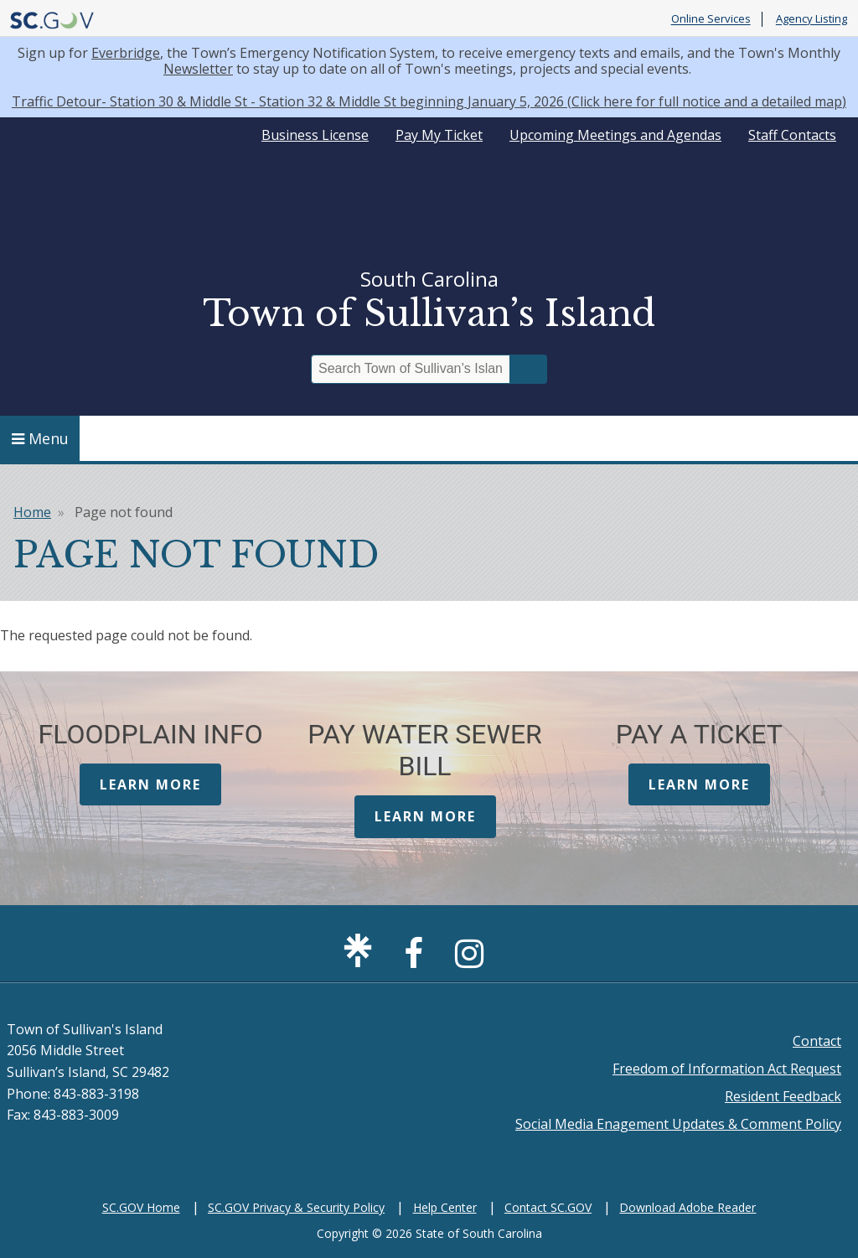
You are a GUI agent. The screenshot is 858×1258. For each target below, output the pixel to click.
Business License (315, 135)
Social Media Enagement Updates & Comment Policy (678, 1124)
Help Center (445, 1207)
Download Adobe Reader (687, 1207)
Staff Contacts (792, 135)
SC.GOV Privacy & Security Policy (296, 1207)
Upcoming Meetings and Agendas (615, 135)
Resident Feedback (783, 1096)
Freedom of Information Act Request (726, 1068)
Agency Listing (811, 19)
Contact (817, 1041)
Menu (40, 438)
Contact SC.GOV (548, 1207)
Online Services (711, 19)
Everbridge (125, 53)
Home (32, 512)
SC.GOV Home (141, 1207)
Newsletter (198, 69)
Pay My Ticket (439, 135)
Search (528, 369)
